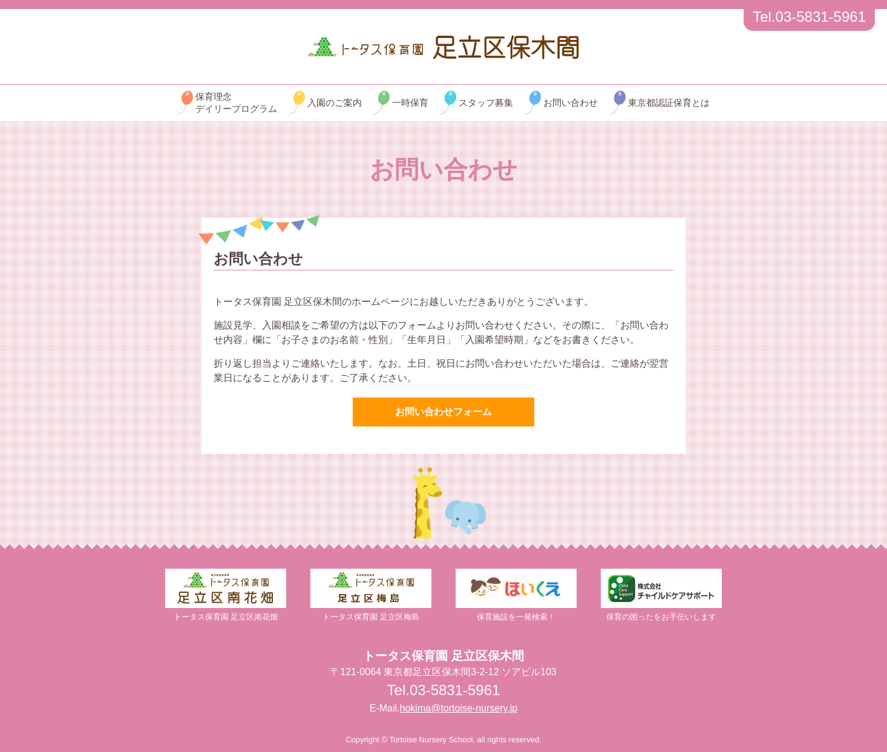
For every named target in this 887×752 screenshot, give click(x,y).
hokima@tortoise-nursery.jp (459, 708)
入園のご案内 (334, 102)
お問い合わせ (570, 102)
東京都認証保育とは (669, 102)
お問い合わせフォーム (443, 412)
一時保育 (410, 102)
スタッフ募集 (486, 102)
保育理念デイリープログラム (236, 102)
